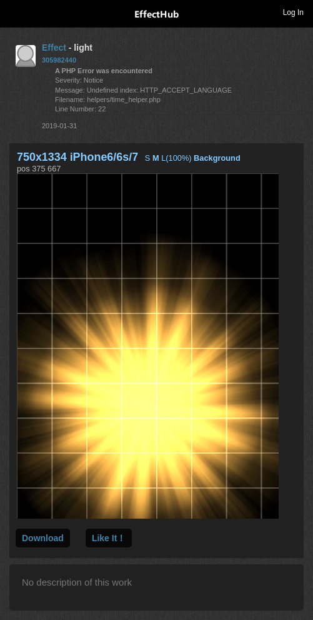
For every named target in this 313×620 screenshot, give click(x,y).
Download (43, 538)
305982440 (59, 60)
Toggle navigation (15, 12)
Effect (54, 48)
